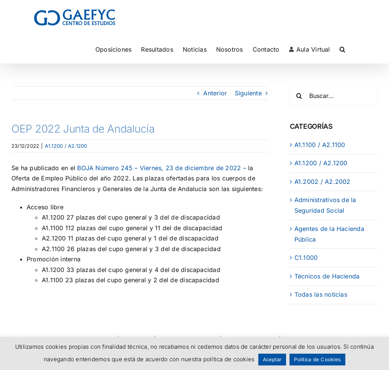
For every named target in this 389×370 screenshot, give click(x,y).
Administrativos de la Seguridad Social (325, 205)
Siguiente (248, 93)
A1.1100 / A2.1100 (319, 145)
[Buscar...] (334, 95)
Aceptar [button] (272, 359)
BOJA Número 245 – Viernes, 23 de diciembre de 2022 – (161, 168)
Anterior (215, 93)
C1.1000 (306, 257)
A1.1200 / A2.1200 (66, 146)
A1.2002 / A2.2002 (322, 181)
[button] (342, 49)
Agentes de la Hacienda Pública (329, 234)
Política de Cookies (317, 359)
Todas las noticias (320, 294)
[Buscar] (299, 95)
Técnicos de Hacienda (327, 276)
